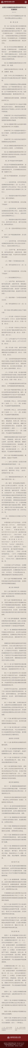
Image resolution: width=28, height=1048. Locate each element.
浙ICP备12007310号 (20, 1043)
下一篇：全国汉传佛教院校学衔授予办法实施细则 (20, 1029)
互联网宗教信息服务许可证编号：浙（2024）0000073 (14, 1044)
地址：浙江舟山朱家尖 (10, 1045)
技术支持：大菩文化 (18, 1045)
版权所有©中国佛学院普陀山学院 (10, 1043)
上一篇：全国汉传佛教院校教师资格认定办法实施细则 (7, 1029)
